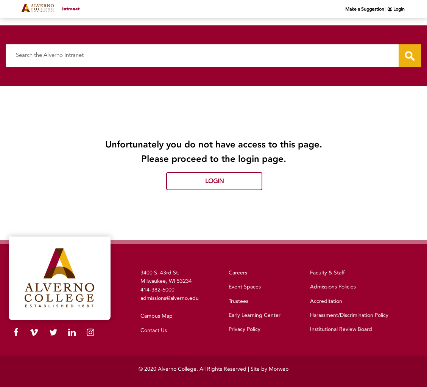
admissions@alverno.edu (169, 298)
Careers (238, 272)
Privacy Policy (244, 329)
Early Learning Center (255, 315)
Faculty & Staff (327, 272)
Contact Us (153, 330)
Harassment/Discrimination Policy (349, 315)
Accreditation (326, 301)
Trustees (238, 301)
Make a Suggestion (364, 9)
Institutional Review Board (341, 329)
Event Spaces (245, 287)
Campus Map (156, 316)
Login (396, 9)
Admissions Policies (333, 287)
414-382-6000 (157, 290)
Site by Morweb (270, 369)
